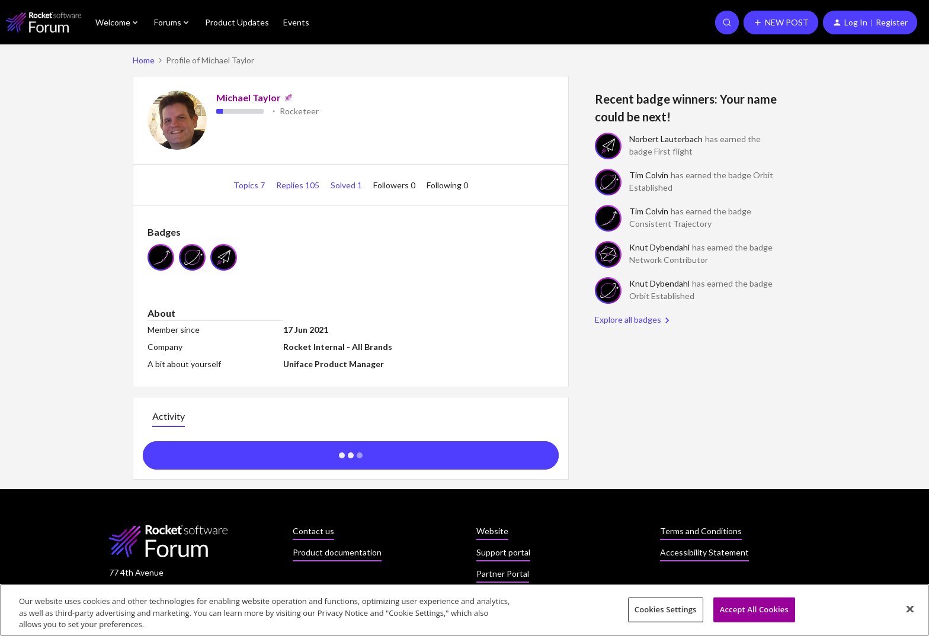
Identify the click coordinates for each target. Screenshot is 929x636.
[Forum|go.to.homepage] (43, 22)
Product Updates (237, 22)
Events (296, 22)
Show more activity (351, 452)
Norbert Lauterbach (666, 139)
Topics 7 (250, 185)
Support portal (503, 552)
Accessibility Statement (704, 552)
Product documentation (337, 552)
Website (492, 531)
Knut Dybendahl (659, 247)
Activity (168, 416)
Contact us (313, 531)
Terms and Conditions (701, 531)
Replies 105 (298, 185)
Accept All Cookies (754, 612)
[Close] (910, 612)
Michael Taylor (248, 97)
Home (144, 60)
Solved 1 (347, 185)
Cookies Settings (666, 612)
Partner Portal (502, 573)
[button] (781, 22)
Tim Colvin (648, 175)
